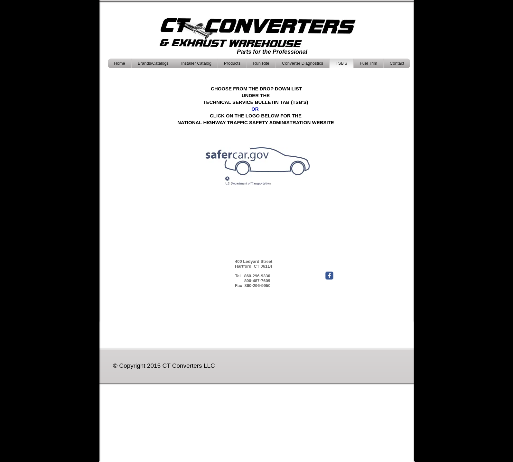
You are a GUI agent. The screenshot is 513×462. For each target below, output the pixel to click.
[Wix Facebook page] (329, 276)
